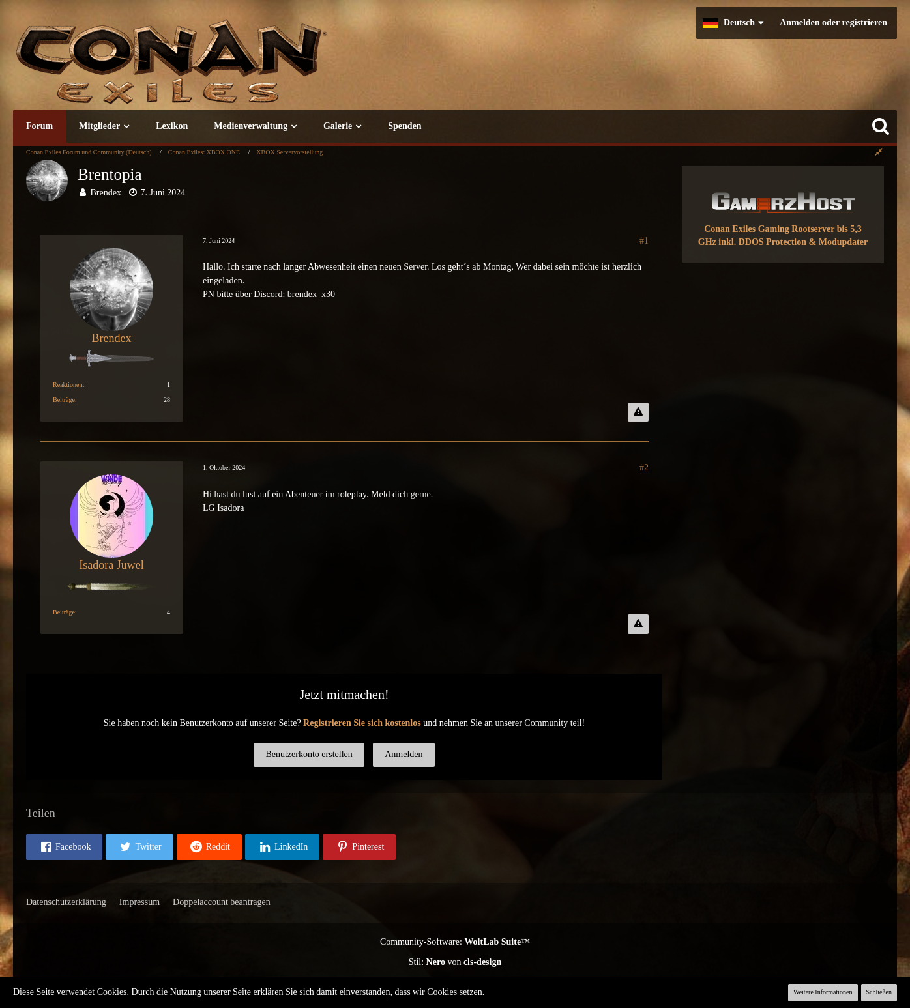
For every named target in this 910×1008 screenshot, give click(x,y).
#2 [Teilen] (644, 467)
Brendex (106, 192)
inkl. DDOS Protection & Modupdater (793, 242)
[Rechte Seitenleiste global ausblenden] (878, 152)
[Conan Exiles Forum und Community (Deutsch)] (218, 68)
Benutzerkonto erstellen (308, 754)
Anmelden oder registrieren (833, 22)
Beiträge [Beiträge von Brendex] (64, 399)
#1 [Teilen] (644, 241)
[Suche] (880, 126)
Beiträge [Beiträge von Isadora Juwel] (64, 612)
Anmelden (403, 754)
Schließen (879, 992)
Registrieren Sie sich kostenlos (362, 723)
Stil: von (455, 962)
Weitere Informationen (823, 992)
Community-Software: (455, 942)
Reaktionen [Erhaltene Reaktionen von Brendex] (68, 384)
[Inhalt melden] (638, 412)
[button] (733, 23)
